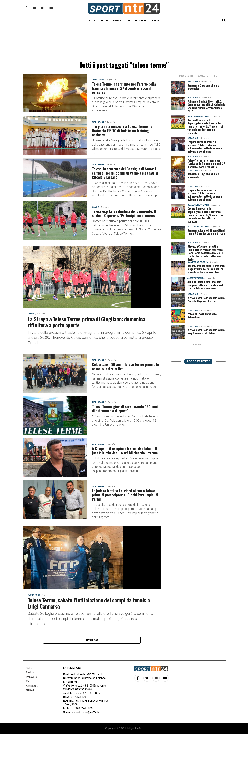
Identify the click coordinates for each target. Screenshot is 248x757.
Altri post (92, 663)
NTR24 (155, 20)
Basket (104, 20)
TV (129, 20)
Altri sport (141, 20)
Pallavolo (118, 20)
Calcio (92, 20)
